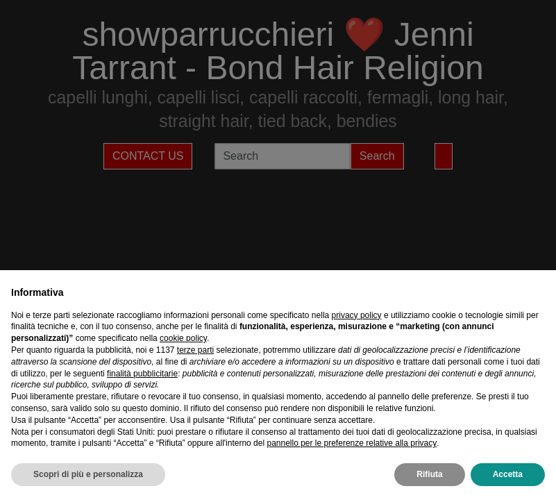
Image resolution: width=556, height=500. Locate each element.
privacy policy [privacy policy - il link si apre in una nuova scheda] (357, 315)
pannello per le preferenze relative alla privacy (352, 443)
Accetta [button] (508, 474)
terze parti (195, 350)
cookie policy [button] (183, 338)
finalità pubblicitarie (142, 373)
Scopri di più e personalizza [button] (88, 474)
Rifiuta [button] (429, 474)
